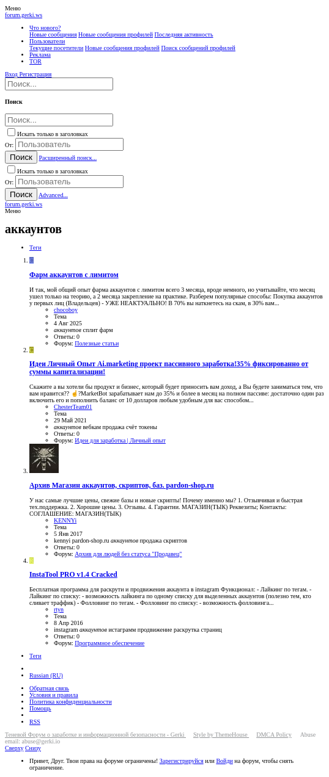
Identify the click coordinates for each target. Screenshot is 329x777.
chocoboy (66, 309)
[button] (13, 8)
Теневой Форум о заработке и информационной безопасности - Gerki (95, 734)
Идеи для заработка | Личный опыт (120, 440)
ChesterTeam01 (73, 406)
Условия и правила (53, 695)
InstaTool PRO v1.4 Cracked (73, 575)
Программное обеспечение (109, 643)
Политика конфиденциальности (70, 701)
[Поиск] (59, 84)
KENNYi (65, 520)
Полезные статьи (97, 343)
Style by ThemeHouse (221, 734)
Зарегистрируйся (182, 760)
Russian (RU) (46, 675)
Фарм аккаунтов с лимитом (74, 275)
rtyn (59, 609)
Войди (224, 760)
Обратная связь (49, 688)
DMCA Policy (274, 734)
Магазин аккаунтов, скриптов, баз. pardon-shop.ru (121, 486)
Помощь (40, 708)
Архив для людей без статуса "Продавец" (128, 554)
